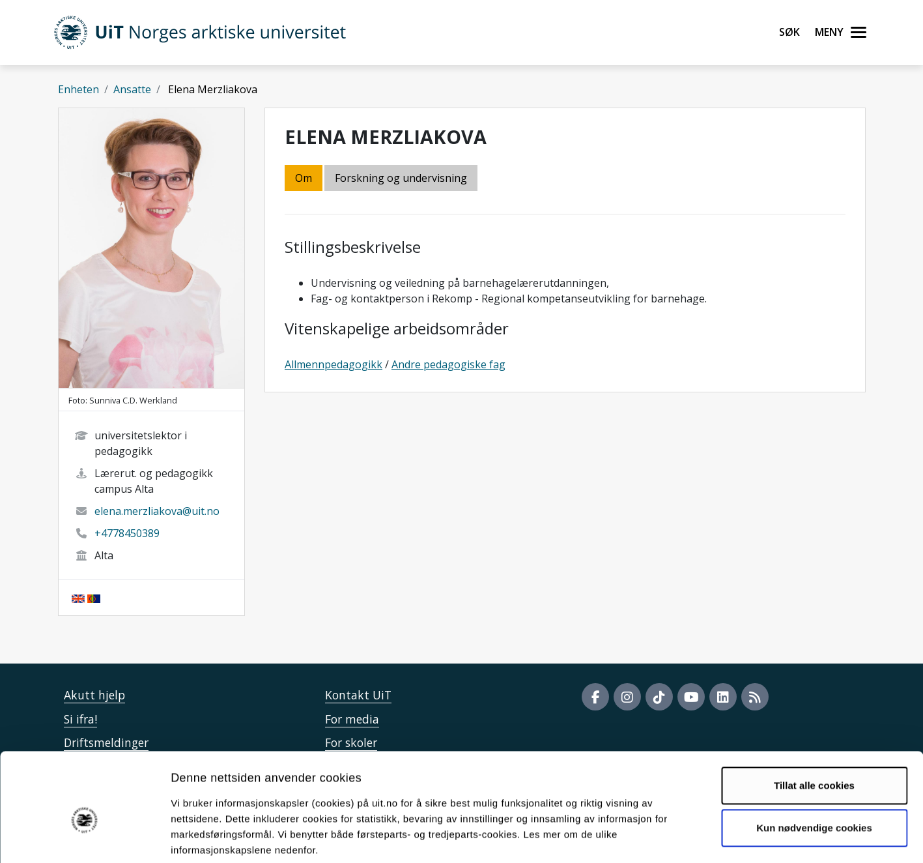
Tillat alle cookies (814, 719)
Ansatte (132, 89)
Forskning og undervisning (401, 178)
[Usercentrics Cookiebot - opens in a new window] (84, 837)
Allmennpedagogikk (333, 364)
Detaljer (693, 837)
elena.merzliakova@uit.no (157, 511)
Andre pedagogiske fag (448, 364)
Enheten (78, 89)
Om (303, 178)
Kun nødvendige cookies (814, 762)
